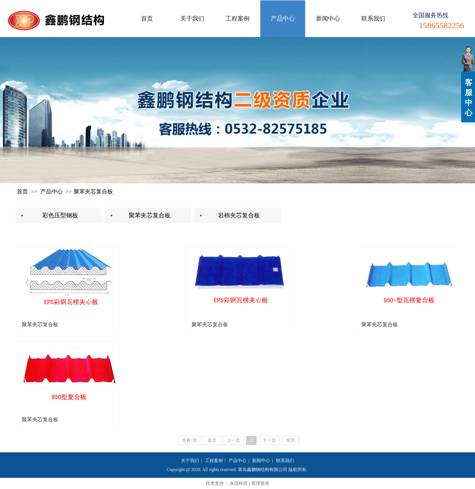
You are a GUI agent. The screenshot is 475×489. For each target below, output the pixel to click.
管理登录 (260, 483)
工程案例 (214, 460)
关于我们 (190, 460)
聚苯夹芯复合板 (93, 192)
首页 (22, 192)
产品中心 (51, 192)
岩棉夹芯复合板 (239, 215)
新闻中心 (261, 460)
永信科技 (239, 483)
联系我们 (285, 460)
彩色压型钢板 (60, 215)
